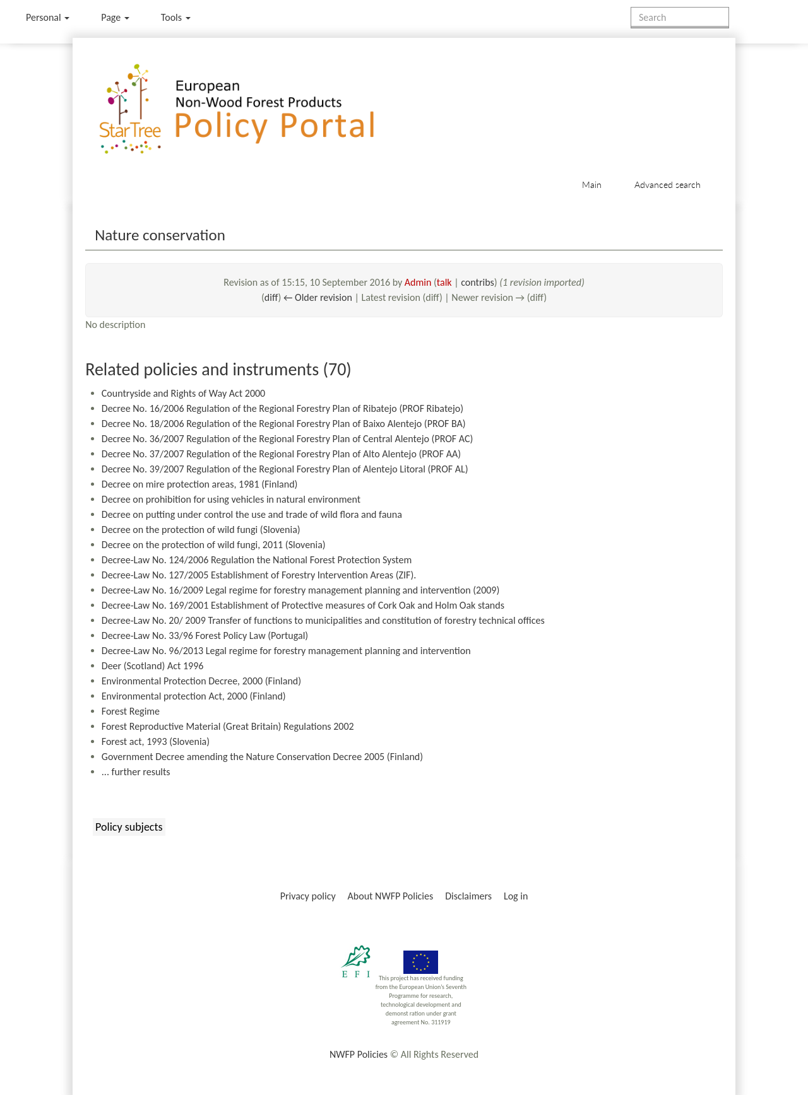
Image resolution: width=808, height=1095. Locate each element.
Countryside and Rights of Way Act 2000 (183, 393)
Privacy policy (308, 896)
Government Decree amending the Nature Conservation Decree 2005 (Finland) (262, 757)
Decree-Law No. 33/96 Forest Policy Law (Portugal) (205, 635)
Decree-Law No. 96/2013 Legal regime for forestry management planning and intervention (286, 651)
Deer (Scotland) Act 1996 (153, 666)
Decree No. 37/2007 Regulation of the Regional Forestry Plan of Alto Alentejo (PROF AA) (281, 454)
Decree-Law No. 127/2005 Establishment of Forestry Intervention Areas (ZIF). (259, 575)
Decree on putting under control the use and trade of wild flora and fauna (252, 514)
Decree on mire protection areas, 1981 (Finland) (200, 484)
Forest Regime (131, 711)
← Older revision (317, 297)
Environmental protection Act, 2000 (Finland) (194, 696)
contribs (477, 282)
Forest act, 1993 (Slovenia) (156, 741)
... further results (136, 772)
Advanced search (667, 184)
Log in (516, 896)
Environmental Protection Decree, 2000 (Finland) (201, 681)
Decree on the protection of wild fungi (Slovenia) (201, 530)
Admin (418, 282)
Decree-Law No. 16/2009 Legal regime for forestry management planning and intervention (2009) (301, 590)
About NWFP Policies (391, 896)
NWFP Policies (359, 1054)
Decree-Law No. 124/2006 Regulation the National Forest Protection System (257, 560)
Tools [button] (176, 17)
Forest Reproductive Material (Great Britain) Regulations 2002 (228, 726)
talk (444, 282)
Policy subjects (128, 827)
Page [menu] (115, 17)
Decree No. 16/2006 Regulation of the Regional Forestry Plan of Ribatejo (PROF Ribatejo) (282, 408)
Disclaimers (468, 896)
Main (592, 184)
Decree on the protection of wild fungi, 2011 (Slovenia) (214, 545)
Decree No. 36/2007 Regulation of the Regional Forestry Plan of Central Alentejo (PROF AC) (287, 439)
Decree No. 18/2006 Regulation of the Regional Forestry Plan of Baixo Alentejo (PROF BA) (284, 424)
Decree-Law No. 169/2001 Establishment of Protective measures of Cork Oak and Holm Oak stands (303, 605)
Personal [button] (47, 17)
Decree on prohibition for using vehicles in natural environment (231, 499)
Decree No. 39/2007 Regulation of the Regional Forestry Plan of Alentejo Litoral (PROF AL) (285, 469)
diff (271, 297)
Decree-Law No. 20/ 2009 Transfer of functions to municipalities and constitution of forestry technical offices (323, 620)
